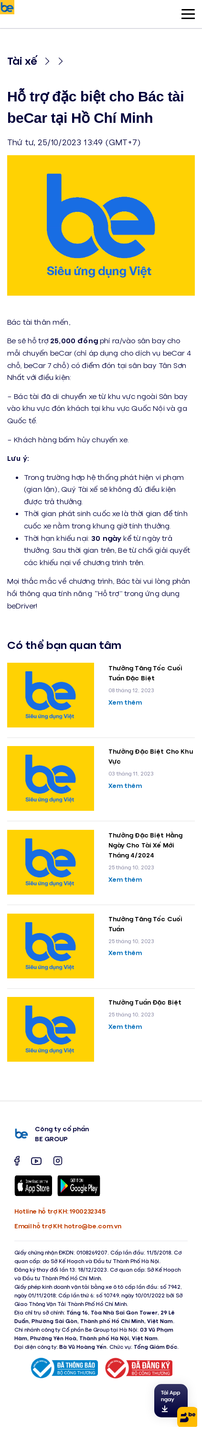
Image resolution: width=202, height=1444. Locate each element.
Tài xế (22, 60)
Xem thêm (125, 702)
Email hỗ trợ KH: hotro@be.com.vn (67, 1226)
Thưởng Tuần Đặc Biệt (145, 1002)
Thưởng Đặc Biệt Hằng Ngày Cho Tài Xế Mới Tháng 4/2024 (145, 845)
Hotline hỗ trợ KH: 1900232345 (59, 1211)
